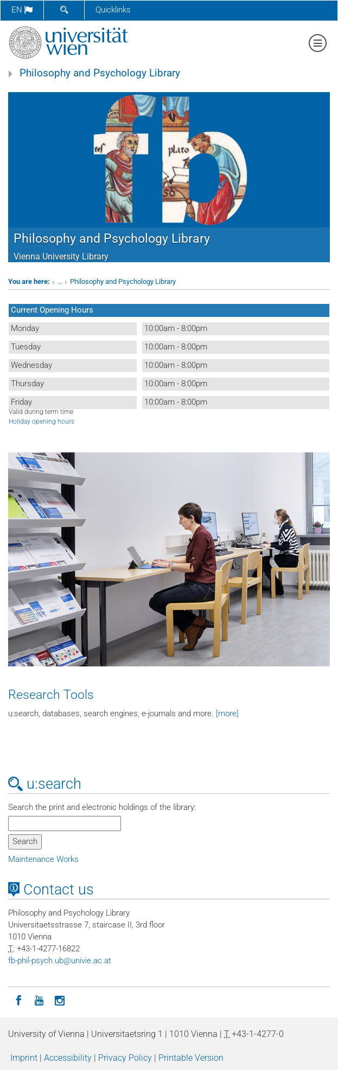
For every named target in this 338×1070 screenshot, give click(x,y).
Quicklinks (113, 10)
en (22, 10)
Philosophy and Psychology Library (100, 73)
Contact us (51, 889)
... (60, 281)
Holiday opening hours (41, 421)
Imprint (23, 1058)
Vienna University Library (61, 256)
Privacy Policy (125, 1058)
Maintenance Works (43, 859)
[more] (227, 713)
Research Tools (51, 694)
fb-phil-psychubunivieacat (59, 960)
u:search (44, 784)
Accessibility (68, 1058)
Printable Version (191, 1058)
